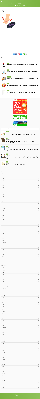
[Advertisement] (20, 42)
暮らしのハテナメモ (20, 5)
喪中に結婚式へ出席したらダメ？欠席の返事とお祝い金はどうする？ (22, 92)
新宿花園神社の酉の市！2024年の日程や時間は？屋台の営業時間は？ (22, 85)
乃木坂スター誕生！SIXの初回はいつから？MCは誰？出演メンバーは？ (22, 134)
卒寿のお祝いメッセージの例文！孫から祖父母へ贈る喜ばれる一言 (22, 64)
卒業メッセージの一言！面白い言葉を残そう (16, 164)
